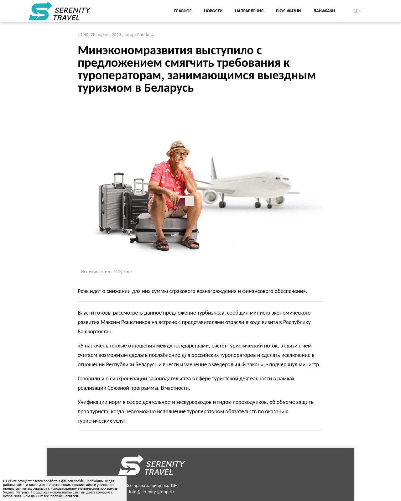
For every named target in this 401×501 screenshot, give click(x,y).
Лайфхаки (324, 10)
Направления (249, 10)
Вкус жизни (288, 10)
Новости (213, 10)
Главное (182, 10)
